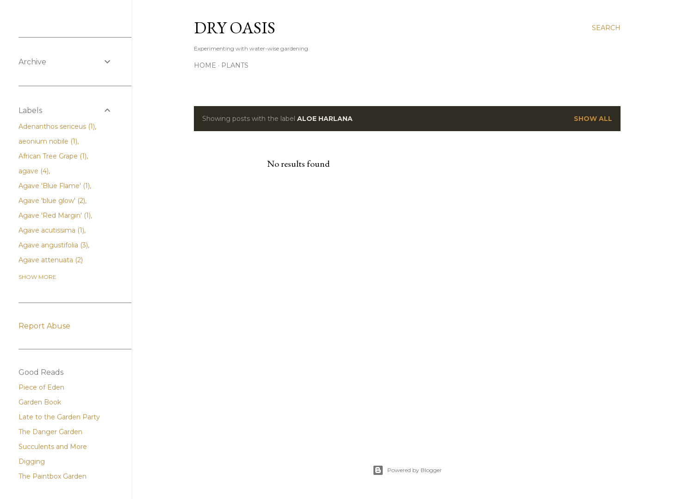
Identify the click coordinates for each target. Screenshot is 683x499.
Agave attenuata (51, 260)
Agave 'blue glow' (52, 200)
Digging (32, 461)
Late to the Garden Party (59, 417)
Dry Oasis (234, 27)
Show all (593, 118)
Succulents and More (53, 446)
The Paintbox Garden (53, 476)
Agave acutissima (51, 230)
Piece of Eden (41, 387)
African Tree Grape (53, 156)
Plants (234, 65)
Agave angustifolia (53, 245)
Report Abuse (44, 326)
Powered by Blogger (407, 470)
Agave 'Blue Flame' (54, 186)
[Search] (606, 28)
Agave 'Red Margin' (55, 215)
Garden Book (40, 402)
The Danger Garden (50, 432)
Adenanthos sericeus (57, 126)
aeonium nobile (48, 141)
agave (34, 171)
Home (205, 65)
